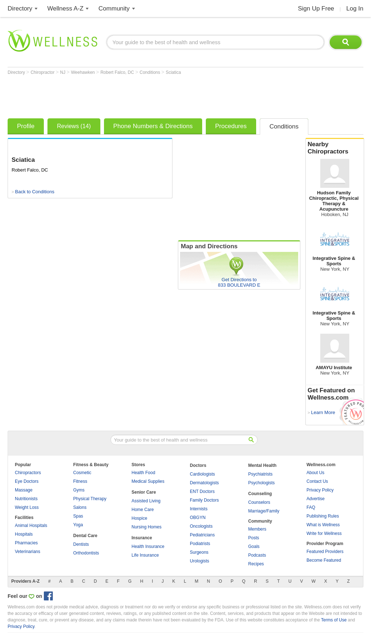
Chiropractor (42, 72)
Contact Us (317, 481)
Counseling (260, 493)
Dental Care (85, 535)
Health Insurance (148, 546)
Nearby (335, 148)
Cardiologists (202, 474)
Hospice (139, 518)
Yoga (78, 524)
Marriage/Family (263, 511)
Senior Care (144, 492)
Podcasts (257, 555)
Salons (80, 507)
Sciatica (173, 72)
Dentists (81, 544)
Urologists (199, 561)
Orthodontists (86, 553)
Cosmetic (82, 472)
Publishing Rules (323, 516)
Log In (354, 8)
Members (257, 529)
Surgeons (199, 552)
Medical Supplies (148, 481)
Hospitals (24, 534)
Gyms (78, 490)
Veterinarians (27, 551)
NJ (63, 72)
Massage (24, 490)
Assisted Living (146, 500)
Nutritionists (26, 498)
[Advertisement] (139, 95)
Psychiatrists (260, 474)
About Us (315, 472)
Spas (78, 516)
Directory (20, 8)
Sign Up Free (316, 8)
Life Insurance (145, 555)
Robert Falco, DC (117, 72)
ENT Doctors (202, 491)
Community (114, 8)
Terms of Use (334, 620)
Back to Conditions (34, 191)
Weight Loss (27, 507)
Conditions (150, 72)
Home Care (143, 509)
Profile (25, 126)
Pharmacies (26, 542)
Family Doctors (204, 500)
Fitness (80, 481)
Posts (253, 537)
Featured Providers (325, 551)
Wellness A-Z (65, 8)
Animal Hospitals (31, 525)
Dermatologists (204, 482)
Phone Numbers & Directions (153, 126)
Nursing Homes (147, 526)
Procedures (231, 126)
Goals (253, 546)
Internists (199, 508)
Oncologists (201, 526)
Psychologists (261, 482)
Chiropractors (28, 472)
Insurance (142, 537)
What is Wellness (323, 524)
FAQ (311, 507)
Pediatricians (202, 534)
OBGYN (197, 517)
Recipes (256, 563)
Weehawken (83, 72)
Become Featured (324, 560)
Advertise (316, 498)
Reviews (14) (74, 126)
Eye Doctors (26, 481)
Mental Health (262, 465)
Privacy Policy (320, 490)
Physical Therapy (90, 498)
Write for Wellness (324, 533)
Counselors (259, 502)
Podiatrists (200, 543)
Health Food (143, 472)
